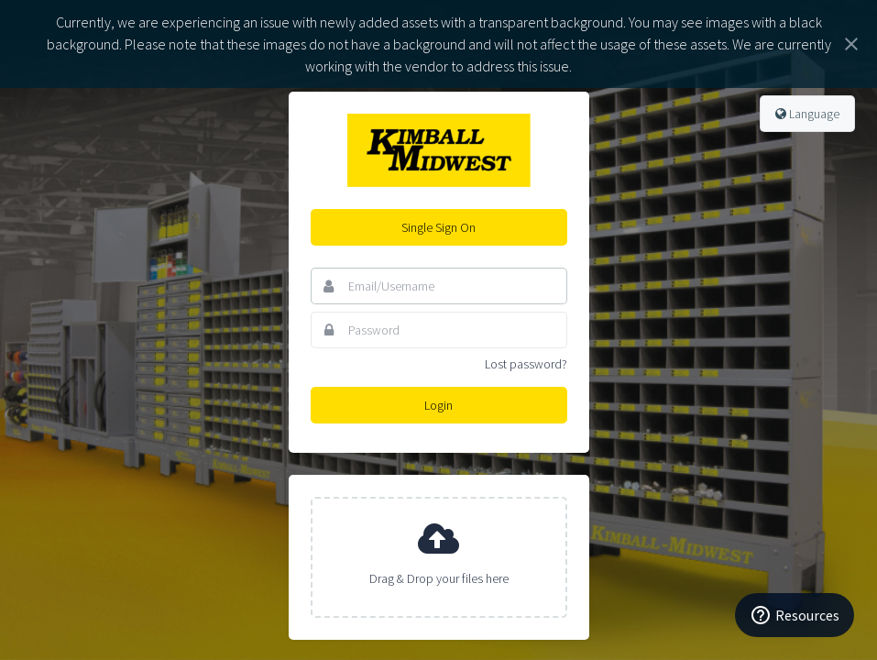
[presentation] (439, 557)
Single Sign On (438, 227)
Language (807, 113)
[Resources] (794, 615)
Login (438, 405)
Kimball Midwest (439, 150)
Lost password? (526, 364)
